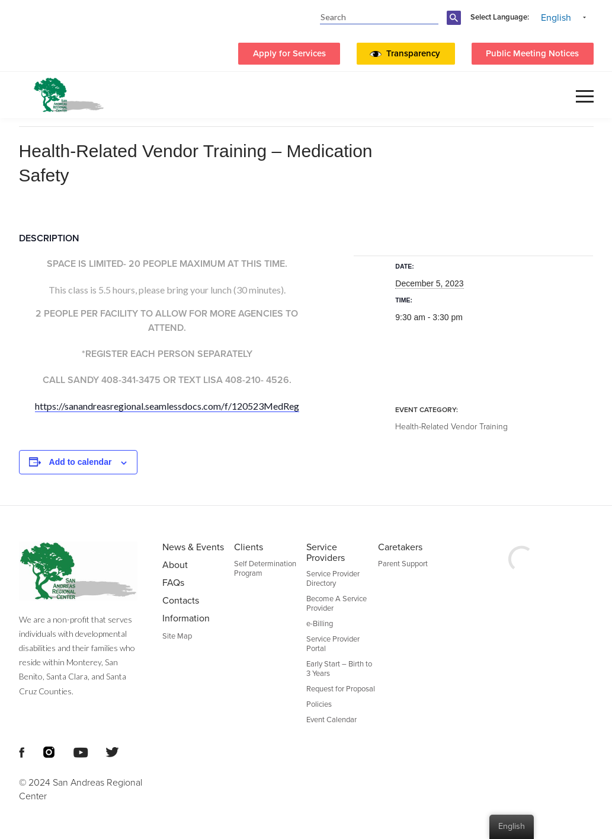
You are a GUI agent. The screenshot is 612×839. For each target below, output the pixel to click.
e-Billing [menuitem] (319, 624)
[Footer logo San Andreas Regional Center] (82, 571)
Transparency (413, 53)
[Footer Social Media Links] (21, 751)
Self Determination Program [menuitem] (265, 568)
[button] (416, 54)
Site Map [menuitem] (177, 636)
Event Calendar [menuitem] (331, 720)
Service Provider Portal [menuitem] (333, 643)
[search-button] (455, 25)
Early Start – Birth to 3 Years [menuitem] (339, 668)
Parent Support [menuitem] (403, 564)
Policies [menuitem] (319, 704)
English (556, 18)
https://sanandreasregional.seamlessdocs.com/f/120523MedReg (167, 405)
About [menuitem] (175, 565)
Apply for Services (289, 53)
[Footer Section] (306, 672)
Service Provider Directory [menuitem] (333, 578)
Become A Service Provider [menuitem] (336, 603)
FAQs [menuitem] (173, 583)
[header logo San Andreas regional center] (68, 95)
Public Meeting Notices (532, 53)
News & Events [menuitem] (193, 547)
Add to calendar (80, 462)
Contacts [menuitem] (180, 600)
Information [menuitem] (186, 618)
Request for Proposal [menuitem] (340, 689)
